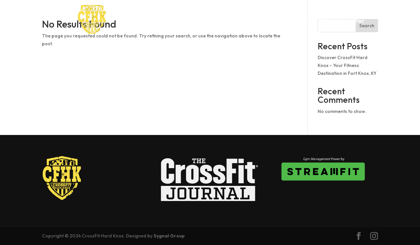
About (209, 21)
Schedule (270, 21)
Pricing (302, 21)
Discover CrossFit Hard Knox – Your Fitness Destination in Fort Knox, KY (347, 65)
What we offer (342, 21)
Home (183, 21)
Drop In (237, 21)
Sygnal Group (169, 236)
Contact (269, 31)
